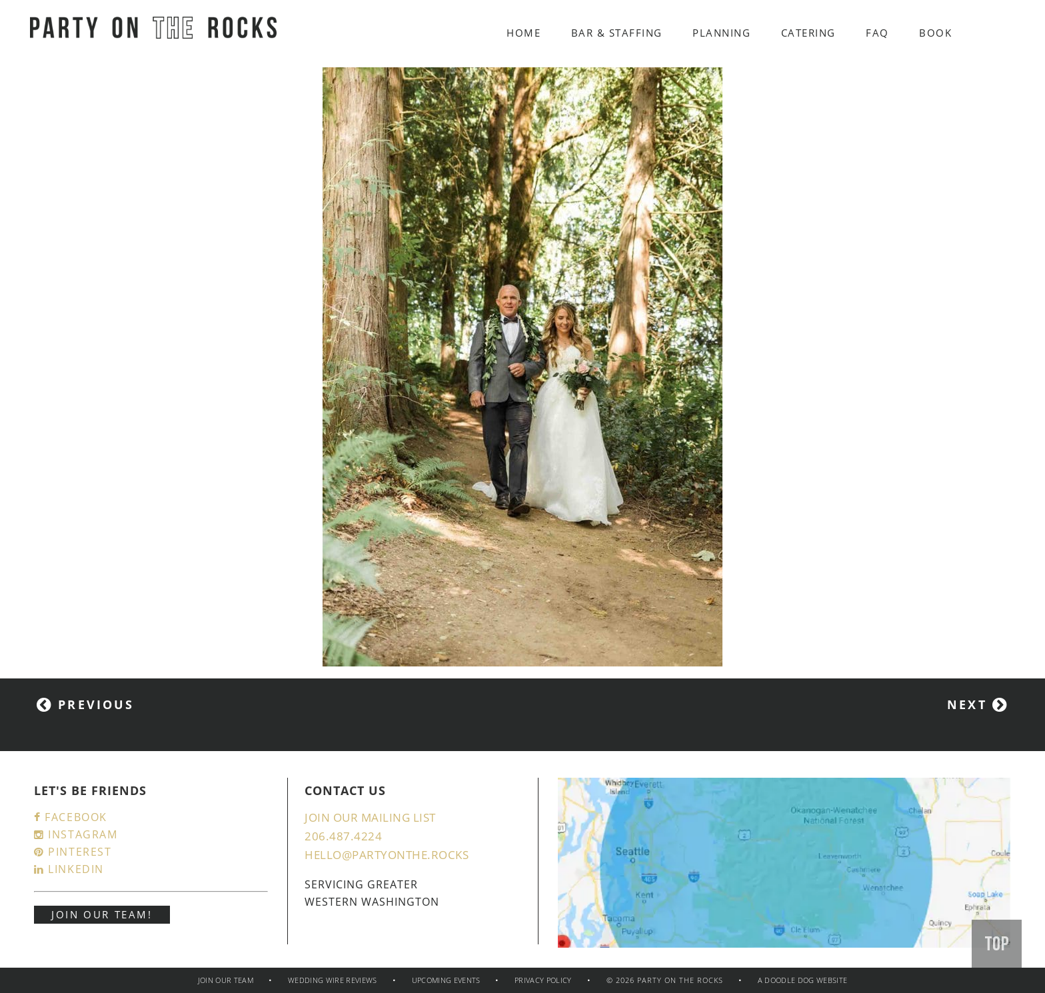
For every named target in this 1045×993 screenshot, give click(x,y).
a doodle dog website (803, 980)
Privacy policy (543, 980)
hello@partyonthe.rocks (387, 854)
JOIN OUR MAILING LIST (370, 817)
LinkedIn (69, 869)
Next (977, 704)
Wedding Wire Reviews (332, 980)
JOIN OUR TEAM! (102, 914)
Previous (86, 704)
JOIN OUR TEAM (225, 980)
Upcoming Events (447, 980)
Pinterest (73, 851)
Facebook (70, 817)
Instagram (76, 834)
